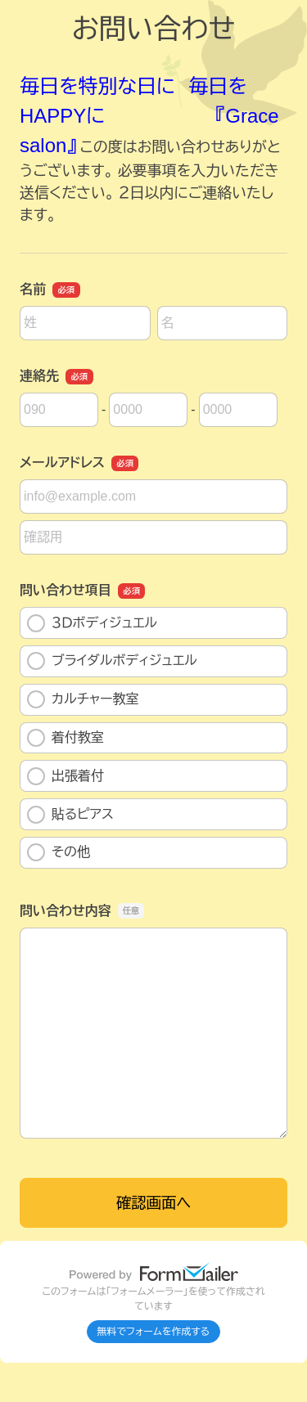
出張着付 (65, 776)
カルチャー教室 (83, 699)
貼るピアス (70, 815)
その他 (58, 852)
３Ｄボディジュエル (92, 623)
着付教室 (65, 738)
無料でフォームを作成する (153, 1331)
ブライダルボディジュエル (112, 661)
